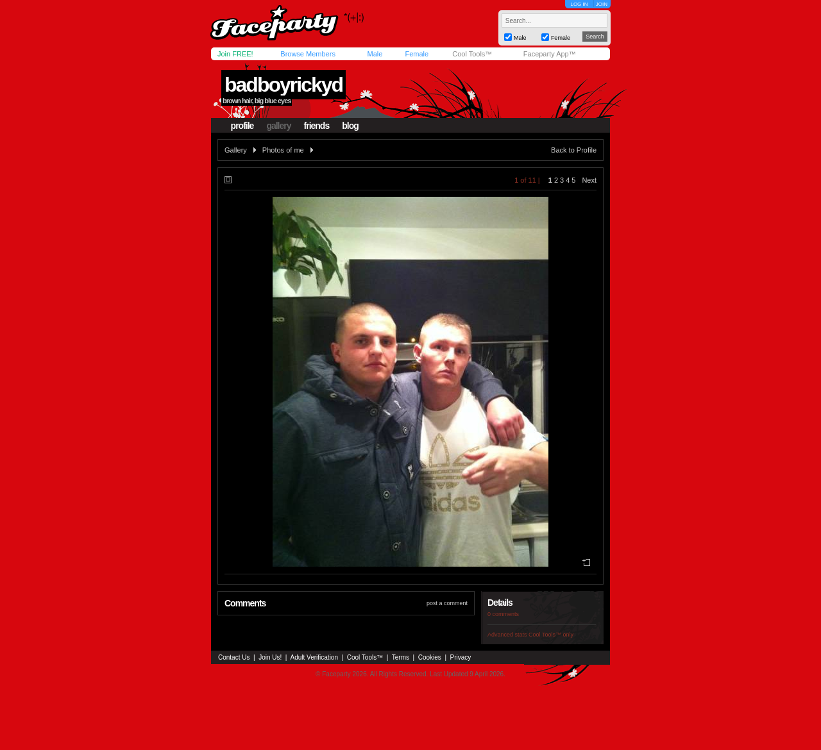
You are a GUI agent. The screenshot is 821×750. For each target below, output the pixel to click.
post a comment (447, 603)
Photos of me (283, 150)
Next (589, 180)
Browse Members (307, 54)
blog (350, 126)
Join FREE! (235, 54)
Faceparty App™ (549, 54)
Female (416, 54)
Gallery (235, 150)
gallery (278, 126)
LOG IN (579, 4)
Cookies (429, 657)
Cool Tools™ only (551, 634)
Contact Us (234, 657)
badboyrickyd (283, 84)
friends (317, 126)
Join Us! (270, 657)
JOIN (601, 4)
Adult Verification (314, 657)
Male (374, 54)
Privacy (460, 657)
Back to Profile (574, 150)
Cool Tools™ (472, 54)
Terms (400, 657)
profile (242, 126)
